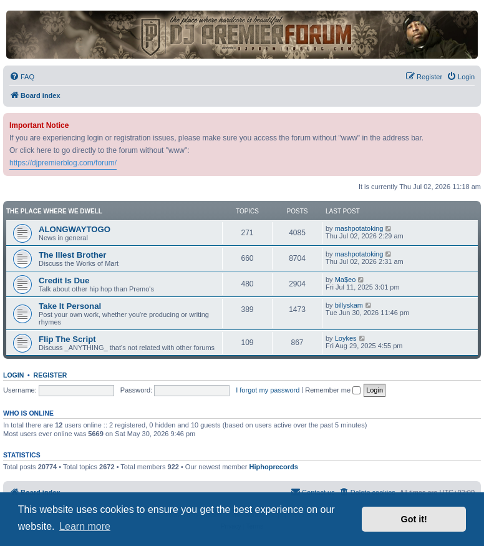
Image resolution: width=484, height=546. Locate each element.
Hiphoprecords (273, 466)
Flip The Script (67, 339)
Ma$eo (345, 279)
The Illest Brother (72, 255)
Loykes (346, 338)
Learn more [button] (84, 526)
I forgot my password (267, 390)
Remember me (333, 390)
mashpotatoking (359, 228)
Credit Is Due (64, 280)
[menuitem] (21, 76)
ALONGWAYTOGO (74, 229)
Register (50, 375)
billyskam (349, 305)
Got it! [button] (414, 519)
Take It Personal (70, 306)
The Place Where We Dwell (54, 211)
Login (13, 375)
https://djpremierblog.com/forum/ (63, 162)
